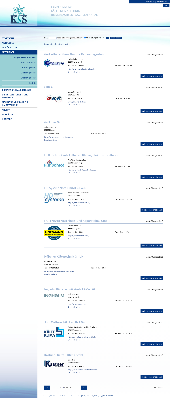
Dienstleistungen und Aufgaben (15, 96)
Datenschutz (162, 1)
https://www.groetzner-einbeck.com (58, 137)
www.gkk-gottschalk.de (77, 102)
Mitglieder (8, 52)
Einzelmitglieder (28, 72)
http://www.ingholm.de (77, 304)
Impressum (150, 1)
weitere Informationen (152, 76)
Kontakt (7, 119)
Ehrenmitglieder (28, 77)
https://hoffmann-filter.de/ (78, 235)
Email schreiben (74, 72)
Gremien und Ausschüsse (16, 90)
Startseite (8, 38)
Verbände (7, 114)
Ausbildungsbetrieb (95, 37)
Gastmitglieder (28, 67)
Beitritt (32, 83)
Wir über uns (9, 47)
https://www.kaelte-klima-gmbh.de (82, 337)
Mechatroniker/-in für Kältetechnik (15, 104)
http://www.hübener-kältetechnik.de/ (59, 271)
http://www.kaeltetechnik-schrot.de (82, 170)
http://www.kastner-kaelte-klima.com (83, 370)
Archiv (6, 109)
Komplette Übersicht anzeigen (57, 44)
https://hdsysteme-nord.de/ (79, 203)
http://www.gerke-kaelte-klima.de (81, 69)
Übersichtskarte (28, 62)
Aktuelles (8, 42)
